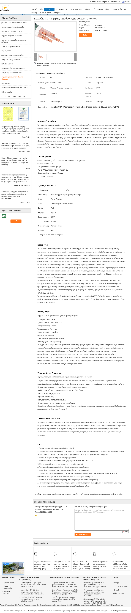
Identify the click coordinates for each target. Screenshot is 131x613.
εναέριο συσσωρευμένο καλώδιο (12, 55)
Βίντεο (87, 9)
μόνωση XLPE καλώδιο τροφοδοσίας (14, 23)
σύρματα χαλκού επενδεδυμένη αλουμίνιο (12, 78)
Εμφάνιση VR (61, 9)
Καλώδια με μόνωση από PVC (12, 31)
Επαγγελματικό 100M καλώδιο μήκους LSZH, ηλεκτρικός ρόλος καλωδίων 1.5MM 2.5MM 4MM (95, 601)
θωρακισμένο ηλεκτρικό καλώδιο (12, 27)
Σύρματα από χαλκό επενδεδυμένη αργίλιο (56, 494)
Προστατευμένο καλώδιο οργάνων (13, 68)
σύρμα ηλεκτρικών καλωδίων (11, 36)
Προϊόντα (49, 9)
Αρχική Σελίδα (37, 9)
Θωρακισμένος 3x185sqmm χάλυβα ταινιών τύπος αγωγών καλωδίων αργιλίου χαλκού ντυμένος (120, 566)
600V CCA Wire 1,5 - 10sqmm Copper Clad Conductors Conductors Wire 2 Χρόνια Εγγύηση (81, 565)
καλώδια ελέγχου (7, 64)
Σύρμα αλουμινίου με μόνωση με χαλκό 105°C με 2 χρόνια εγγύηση (100, 565)
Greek (128, 2)
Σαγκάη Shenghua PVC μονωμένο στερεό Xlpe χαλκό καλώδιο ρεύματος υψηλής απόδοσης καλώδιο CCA (42, 567)
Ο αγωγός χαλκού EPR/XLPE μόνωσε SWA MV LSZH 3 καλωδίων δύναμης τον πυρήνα (95, 585)
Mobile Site (119, 593)
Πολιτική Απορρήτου (7, 605)
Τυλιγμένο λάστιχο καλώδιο (10, 59)
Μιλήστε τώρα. (45, 12)
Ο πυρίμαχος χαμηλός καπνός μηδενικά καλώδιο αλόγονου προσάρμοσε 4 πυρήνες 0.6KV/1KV (94, 593)
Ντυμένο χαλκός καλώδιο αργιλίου (84, 494)
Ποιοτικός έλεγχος (119, 9)
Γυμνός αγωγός (6, 51)
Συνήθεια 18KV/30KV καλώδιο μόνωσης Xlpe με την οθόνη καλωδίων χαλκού (31, 599)
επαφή (34, 12)
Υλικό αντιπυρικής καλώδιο (10, 46)
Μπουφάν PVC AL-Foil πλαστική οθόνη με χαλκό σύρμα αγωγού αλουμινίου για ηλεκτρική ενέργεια (62, 566)
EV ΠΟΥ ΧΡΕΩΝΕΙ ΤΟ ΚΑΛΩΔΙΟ (13, 96)
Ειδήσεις (57, 12)
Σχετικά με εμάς (76, 9)
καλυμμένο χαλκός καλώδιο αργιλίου (109, 494)
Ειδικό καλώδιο (6, 92)
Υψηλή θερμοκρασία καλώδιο (11, 73)
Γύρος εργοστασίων (101, 9)
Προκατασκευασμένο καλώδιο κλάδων (14, 88)
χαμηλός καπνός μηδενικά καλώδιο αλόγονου (13, 41)
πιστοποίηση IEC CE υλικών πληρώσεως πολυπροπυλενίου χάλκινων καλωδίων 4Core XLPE (32, 592)
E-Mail (116, 590)
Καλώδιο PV (5, 83)
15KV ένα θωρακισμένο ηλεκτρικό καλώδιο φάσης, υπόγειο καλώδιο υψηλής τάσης (63, 599)
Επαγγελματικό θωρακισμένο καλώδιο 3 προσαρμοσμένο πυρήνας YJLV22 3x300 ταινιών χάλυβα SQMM (65, 592)
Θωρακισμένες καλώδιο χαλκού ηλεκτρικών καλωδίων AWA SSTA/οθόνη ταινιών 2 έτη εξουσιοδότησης (64, 585)
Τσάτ (86, 35)
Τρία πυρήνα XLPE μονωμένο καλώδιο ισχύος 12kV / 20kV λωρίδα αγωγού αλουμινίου (33, 585)
